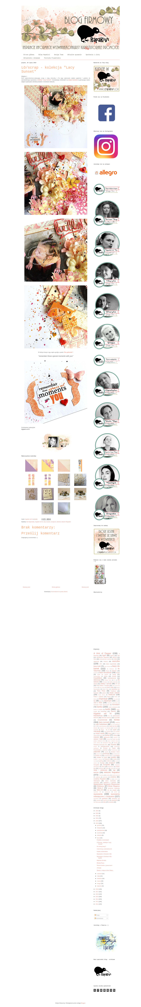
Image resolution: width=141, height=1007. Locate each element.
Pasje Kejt (115, 739)
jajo (100, 701)
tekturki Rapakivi (66, 522)
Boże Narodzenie (105, 672)
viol (111, 779)
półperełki (97, 752)
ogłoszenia (107, 737)
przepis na (98, 755)
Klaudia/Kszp (98, 715)
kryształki (117, 717)
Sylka (107, 768)
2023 (97, 813)
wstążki (114, 790)
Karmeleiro (116, 704)
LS (96, 726)
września (99, 833)
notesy (115, 735)
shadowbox (111, 766)
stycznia (99, 886)
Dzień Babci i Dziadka (102, 685)
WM (108, 790)
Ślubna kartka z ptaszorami (104, 865)
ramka (115, 759)
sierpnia (99, 835)
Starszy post (85, 587)
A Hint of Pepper (102, 653)
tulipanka (98, 777)
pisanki (95, 746)
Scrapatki (96, 764)
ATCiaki (99, 868)
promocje (106, 753)
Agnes (112, 655)
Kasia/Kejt (103, 711)
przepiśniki (107, 755)
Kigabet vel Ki (39, 522)
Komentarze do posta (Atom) (59, 591)
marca (99, 881)
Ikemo (95, 699)
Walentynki (97, 780)
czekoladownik (112, 678)
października (101, 830)
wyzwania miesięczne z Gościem (107, 795)
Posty (97, 915)
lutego (99, 883)
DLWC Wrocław (113, 681)
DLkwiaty (105, 681)
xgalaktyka (105, 798)
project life (98, 753)
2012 (97, 904)
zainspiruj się (116, 798)
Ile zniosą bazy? (101, 846)
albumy (115, 657)
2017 (97, 891)
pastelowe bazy (107, 742)
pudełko (113, 757)
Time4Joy (101, 775)
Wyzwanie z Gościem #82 (104, 854)
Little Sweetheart (101, 724)
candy (114, 674)
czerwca (99, 873)
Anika (115, 659)
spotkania (101, 768)
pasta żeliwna (97, 742)
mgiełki (115, 729)
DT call (117, 683)
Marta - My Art (105, 729)
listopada (100, 828)
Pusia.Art (107, 759)
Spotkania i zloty (93, 54)
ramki (95, 761)
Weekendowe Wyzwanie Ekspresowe (107, 784)
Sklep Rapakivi (44, 54)
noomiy (107, 735)
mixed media (100, 733)
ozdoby (108, 739)
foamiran (96, 693)
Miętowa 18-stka (101, 860)
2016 (97, 894)
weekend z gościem (109, 782)
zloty (104, 802)
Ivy (95, 701)
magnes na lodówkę (105, 728)
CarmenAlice (97, 676)
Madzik (95, 728)
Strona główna (28, 54)
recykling (100, 761)
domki (95, 683)
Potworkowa (114, 750)
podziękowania (105, 746)
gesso (104, 693)
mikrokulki (97, 731)
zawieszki (114, 800)
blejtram (114, 670)
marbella (96, 729)
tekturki (59, 522)
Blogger (83, 1003)
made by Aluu (113, 726)
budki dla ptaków (102, 674)
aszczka (116, 661)
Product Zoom (115, 752)
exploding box (115, 689)
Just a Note (98, 703)
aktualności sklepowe (103, 657)
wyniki (115, 791)
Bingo (107, 670)
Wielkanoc (100, 786)
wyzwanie (96, 798)
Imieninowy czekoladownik (104, 849)
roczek (116, 761)
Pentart (116, 742)
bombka (95, 672)
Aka (118, 655)
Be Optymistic (30, 522)
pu (112, 755)
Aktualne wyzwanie (75, 54)
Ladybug (117, 722)
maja (98, 876)
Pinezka (113, 744)
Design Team (58, 54)
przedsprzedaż (116, 753)
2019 (97, 823)
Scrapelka (106, 764)
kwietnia (99, 878)
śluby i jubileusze (100, 770)
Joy (117, 701)
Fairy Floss (101, 691)
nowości (96, 737)
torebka (108, 775)
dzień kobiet (102, 687)
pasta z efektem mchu (99, 741)
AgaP (104, 655)
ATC (101, 664)
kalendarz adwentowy (112, 702)
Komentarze (99, 918)
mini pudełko (116, 731)
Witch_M (100, 790)
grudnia (99, 825)
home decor (101, 694)
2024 (97, 810)
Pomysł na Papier (109, 748)
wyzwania (98, 794)
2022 (97, 815)
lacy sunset (47, 522)
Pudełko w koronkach (103, 840)
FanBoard (113, 691)
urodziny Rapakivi (100, 779)
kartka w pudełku (98, 709)
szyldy (116, 768)
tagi (114, 770)
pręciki (106, 751)
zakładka (98, 800)
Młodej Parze (100, 863)
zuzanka (111, 802)
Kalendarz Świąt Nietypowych (101, 704)
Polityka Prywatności (52, 58)
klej (109, 715)
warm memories (110, 780)
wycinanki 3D (97, 791)
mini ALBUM (107, 731)
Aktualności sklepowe (31, 58)
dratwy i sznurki (105, 683)
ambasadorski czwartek (105, 659)
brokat (118, 672)
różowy (95, 763)
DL (114, 680)
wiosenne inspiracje (114, 788)
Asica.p (105, 661)
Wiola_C (100, 788)
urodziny (113, 777)
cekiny (105, 676)
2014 (97, 899)
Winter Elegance (114, 786)
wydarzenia (107, 791)
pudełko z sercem (98, 759)
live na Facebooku (115, 724)
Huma (109, 696)
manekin (115, 728)
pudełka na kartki (102, 757)
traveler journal (116, 775)
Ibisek (116, 696)
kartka (99, 707)
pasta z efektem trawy (113, 741)
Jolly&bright (107, 701)
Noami (100, 735)
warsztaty (96, 782)
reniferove (109, 761)
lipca (98, 838)
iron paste (115, 699)
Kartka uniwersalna (102, 851)
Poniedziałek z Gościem (101, 750)
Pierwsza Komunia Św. (100, 744)
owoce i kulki (98, 739)
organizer (115, 737)
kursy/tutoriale (102, 720)
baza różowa (107, 666)
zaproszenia (106, 800)
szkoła (112, 768)
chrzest (114, 676)
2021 (97, 818)
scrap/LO (53, 522)
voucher (116, 779)
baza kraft (97, 666)
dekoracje (97, 680)
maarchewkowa (103, 726)
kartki (107, 709)
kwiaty (117, 720)
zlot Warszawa (97, 802)
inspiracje (103, 699)
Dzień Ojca (106, 689)
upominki (105, 777)
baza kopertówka (111, 664)
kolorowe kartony (106, 717)
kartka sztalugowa (113, 707)
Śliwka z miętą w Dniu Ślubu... (105, 870)
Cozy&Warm (98, 678)
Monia (110, 733)
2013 (97, 901)
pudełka (117, 755)
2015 (97, 896)
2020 (97, 820)
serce (103, 766)
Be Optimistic (110, 668)
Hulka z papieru (98, 696)
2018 (97, 889)
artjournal (96, 661)
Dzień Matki (110, 687)
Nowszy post (26, 587)
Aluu (95, 659)
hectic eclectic (115, 693)
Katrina (113, 711)
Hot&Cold (111, 694)
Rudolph (102, 763)
